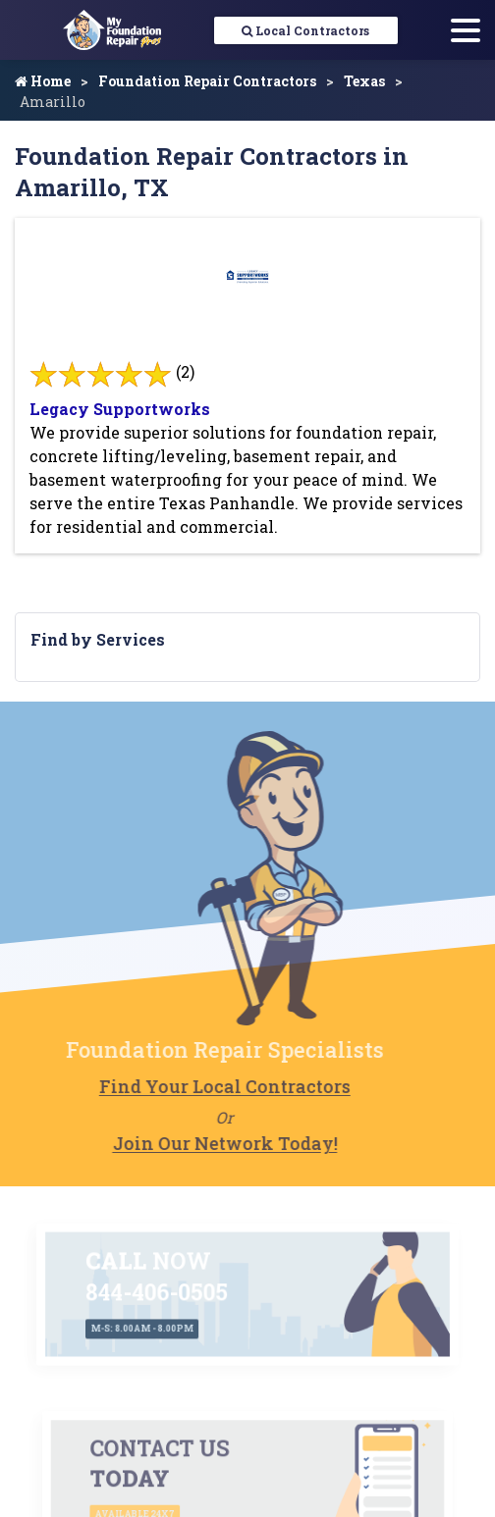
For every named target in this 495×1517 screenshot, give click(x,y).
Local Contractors (305, 30)
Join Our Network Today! (186, 1143)
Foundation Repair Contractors (207, 81)
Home (43, 81)
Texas (364, 81)
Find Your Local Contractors (185, 1086)
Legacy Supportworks (119, 408)
